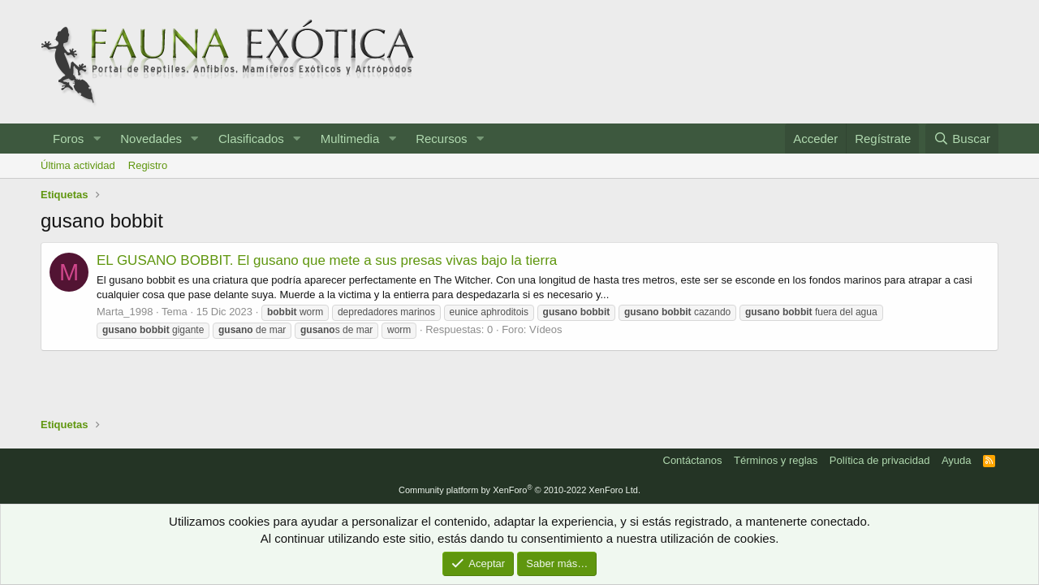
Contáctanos (692, 460)
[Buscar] (961, 139)
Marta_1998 (125, 312)
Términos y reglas (775, 460)
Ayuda (957, 460)
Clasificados (251, 138)
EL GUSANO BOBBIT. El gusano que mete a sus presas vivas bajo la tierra (327, 260)
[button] (96, 139)
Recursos (441, 138)
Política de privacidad (880, 460)
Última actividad (78, 165)
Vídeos (545, 329)
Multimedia (350, 138)
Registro (147, 165)
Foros (68, 138)
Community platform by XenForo (519, 490)
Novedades (151, 138)
